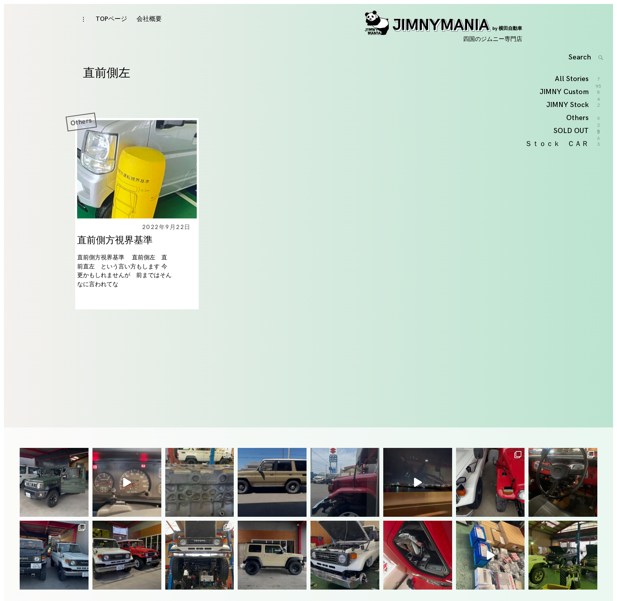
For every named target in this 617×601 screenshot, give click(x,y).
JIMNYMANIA (443, 30)
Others (81, 129)
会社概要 (149, 24)
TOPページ (111, 24)
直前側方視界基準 (115, 248)
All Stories (572, 98)
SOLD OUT (571, 150)
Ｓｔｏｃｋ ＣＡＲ (557, 163)
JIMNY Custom (564, 111)
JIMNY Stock (567, 124)
